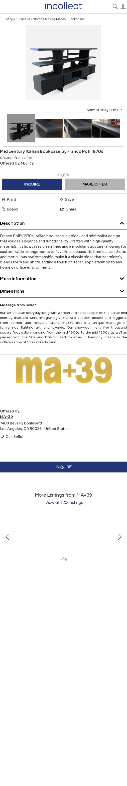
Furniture (23, 19)
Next (119, 561)
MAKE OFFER (95, 184)
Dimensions (63, 290)
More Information (63, 277)
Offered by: (17, 163)
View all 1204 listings (64, 502)
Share (68, 209)
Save (66, 199)
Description (63, 222)
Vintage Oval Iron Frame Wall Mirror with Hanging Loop (59, 604)
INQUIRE (32, 184)
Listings (9, 19)
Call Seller (12, 436)
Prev (7, 561)
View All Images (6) (105, 110)
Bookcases (76, 19)
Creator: (16, 158)
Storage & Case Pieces (49, 19)
